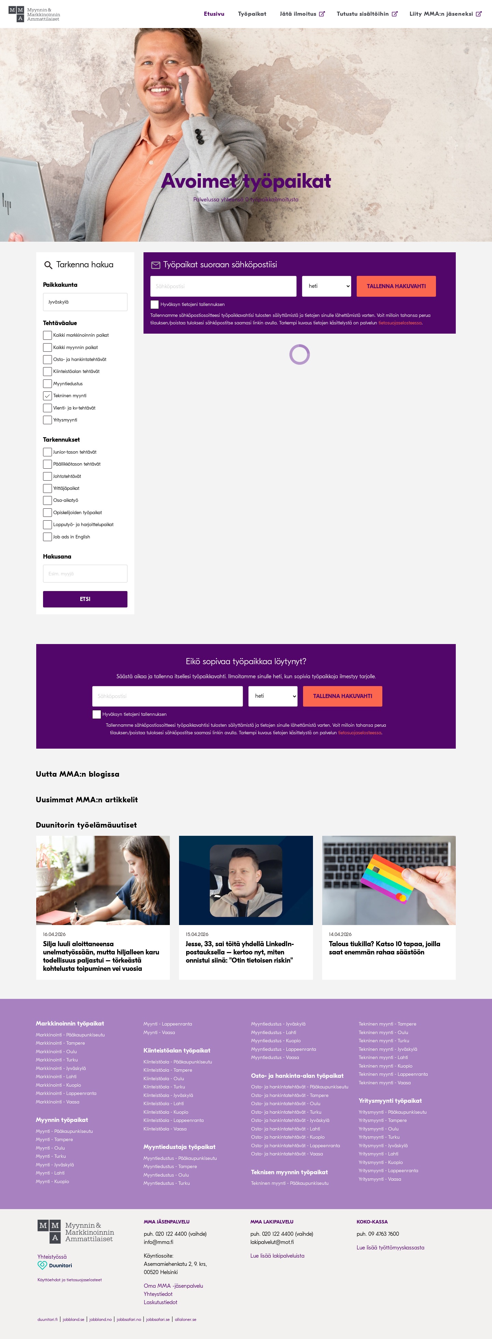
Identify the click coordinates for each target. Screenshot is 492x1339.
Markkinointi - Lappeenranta (66, 1093)
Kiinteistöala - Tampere (168, 1070)
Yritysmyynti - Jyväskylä (383, 1146)
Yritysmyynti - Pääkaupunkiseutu (393, 1112)
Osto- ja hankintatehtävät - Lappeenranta (295, 1146)
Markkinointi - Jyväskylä (61, 1068)
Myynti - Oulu (50, 1148)
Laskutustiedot (160, 1302)
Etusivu (214, 14)
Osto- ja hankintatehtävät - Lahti (285, 1129)
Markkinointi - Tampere (60, 1043)
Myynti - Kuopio (52, 1181)
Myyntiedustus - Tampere (170, 1166)
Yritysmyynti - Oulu (379, 1129)
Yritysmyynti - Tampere (383, 1120)
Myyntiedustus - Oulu (166, 1175)
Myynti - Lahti (50, 1173)
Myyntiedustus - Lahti (273, 1032)
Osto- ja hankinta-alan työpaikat (297, 1076)
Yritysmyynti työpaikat (390, 1100)
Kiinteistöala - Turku (164, 1087)
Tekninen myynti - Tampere (387, 1024)
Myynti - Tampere (54, 1139)
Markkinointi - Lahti (56, 1077)
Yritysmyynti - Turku (379, 1137)
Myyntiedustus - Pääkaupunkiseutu (180, 1158)
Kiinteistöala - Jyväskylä (168, 1095)
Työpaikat (252, 14)
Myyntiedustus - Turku (167, 1183)
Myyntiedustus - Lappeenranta (283, 1049)
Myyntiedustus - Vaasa (275, 1057)
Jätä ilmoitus (298, 14)
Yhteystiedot (158, 1294)
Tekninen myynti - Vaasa (385, 1083)
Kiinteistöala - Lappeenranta (174, 1120)
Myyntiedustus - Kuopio (276, 1041)
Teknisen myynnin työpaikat (289, 1172)
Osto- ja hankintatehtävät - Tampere (290, 1095)
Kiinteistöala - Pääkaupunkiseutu (178, 1062)
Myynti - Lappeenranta (168, 1024)
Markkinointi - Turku (57, 1060)
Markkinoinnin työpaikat (70, 1023)
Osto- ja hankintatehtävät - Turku (286, 1112)
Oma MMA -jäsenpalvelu (173, 1286)
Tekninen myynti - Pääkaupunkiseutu (290, 1183)
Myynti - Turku (51, 1156)
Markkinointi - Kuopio (58, 1085)
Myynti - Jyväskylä (55, 1165)
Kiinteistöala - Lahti (164, 1104)
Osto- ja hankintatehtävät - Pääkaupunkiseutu (299, 1087)
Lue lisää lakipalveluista (277, 1256)
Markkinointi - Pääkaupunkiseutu (70, 1035)
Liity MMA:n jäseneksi (441, 14)
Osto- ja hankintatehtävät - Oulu (285, 1104)
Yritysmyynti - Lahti (378, 1154)
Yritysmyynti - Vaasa (380, 1179)
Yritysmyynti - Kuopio (381, 1162)
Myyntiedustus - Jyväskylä (278, 1024)
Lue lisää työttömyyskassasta (390, 1248)
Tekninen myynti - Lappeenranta (393, 1074)
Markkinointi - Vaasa (57, 1102)
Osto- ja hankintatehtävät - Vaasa (287, 1154)
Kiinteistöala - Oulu (164, 1079)
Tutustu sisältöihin (363, 14)
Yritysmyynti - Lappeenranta (388, 1171)
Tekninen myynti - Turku (384, 1041)
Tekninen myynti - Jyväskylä (388, 1049)
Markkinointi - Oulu (56, 1052)
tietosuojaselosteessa (400, 323)
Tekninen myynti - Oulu (383, 1032)
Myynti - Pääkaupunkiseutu (64, 1131)
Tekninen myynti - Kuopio (385, 1066)
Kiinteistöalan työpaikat (177, 1050)
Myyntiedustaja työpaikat (180, 1147)
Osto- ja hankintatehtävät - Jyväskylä (290, 1120)
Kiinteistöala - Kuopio (166, 1112)
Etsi (85, 599)
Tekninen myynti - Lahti (383, 1057)
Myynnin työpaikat (62, 1120)
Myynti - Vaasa (159, 1032)
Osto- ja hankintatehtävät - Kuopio (288, 1137)
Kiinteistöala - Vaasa (165, 1129)
